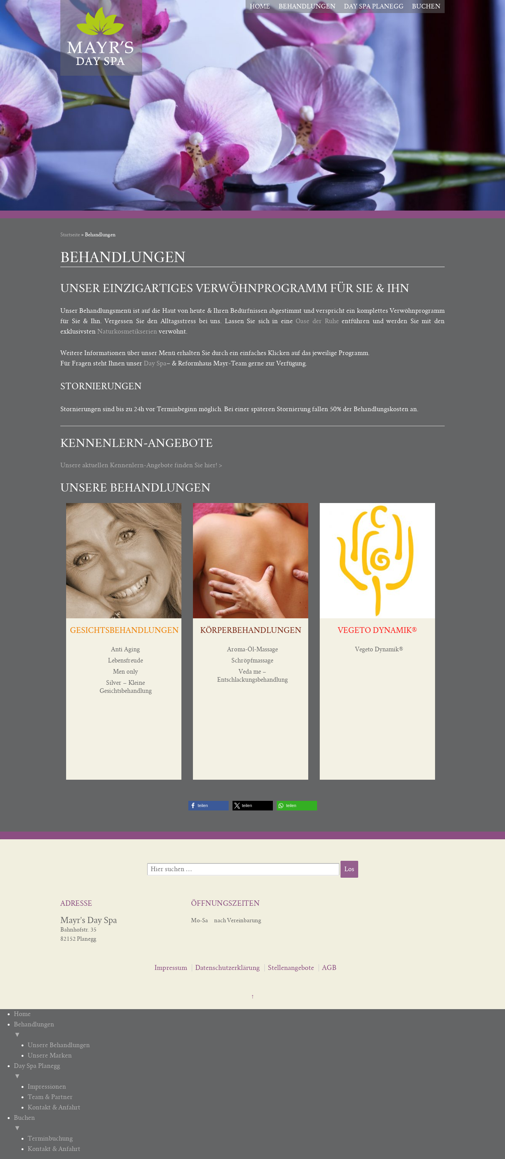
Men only (125, 671)
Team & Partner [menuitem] (50, 1097)
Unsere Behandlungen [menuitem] (59, 1045)
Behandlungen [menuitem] (254, 1030)
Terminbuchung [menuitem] (50, 1138)
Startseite (70, 234)
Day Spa (155, 363)
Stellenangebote (291, 967)
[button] (208, 805)
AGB (329, 967)
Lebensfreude (125, 660)
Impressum (170, 967)
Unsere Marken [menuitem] (50, 1055)
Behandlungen (307, 6)
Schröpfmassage (252, 660)
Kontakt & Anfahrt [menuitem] (54, 1107)
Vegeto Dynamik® (379, 649)
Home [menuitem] (22, 1014)
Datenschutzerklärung (227, 967)
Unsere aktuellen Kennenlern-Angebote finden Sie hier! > (141, 465)
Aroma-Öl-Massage (252, 649)
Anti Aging (125, 649)
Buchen (426, 6)
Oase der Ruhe (317, 321)
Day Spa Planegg (374, 6)
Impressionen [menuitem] (47, 1086)
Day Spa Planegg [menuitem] (254, 1072)
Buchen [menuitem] (254, 1124)
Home (260, 6)
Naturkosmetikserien (127, 331)
